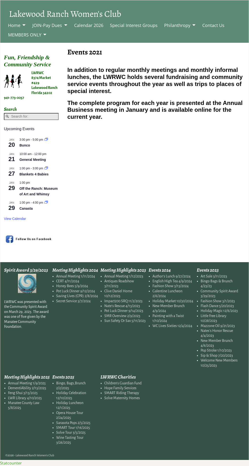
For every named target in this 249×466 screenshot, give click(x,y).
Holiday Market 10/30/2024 (172, 301)
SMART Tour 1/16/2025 (73, 428)
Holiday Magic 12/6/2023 (219, 311)
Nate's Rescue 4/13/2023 (122, 306)
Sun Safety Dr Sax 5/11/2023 (125, 321)
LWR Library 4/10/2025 (25, 398)
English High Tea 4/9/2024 (172, 281)
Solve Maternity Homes (122, 398)
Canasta (26, 208)
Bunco (24, 145)
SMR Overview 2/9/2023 (122, 316)
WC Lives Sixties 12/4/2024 (172, 326)
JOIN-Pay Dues (47, 25)
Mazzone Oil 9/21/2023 (218, 326)
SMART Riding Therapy (121, 393)
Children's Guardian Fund (123, 383)
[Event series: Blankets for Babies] (46, 168)
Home (14, 25)
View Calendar (15, 219)
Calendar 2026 (88, 25)
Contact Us (213, 25)
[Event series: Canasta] (46, 202)
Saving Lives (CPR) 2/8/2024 (77, 296)
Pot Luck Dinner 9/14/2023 (123, 311)
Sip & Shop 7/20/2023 (217, 355)
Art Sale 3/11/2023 (214, 276)
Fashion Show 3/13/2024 (170, 286)
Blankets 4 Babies (34, 174)
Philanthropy (177, 25)
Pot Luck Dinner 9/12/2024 (75, 291)
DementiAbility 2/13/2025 (27, 388)
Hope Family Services (120, 388)
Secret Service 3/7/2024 (73, 301)
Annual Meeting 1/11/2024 (75, 276)
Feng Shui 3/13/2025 (23, 393)
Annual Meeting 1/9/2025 (27, 383)
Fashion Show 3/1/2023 (218, 301)
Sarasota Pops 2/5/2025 (73, 423)
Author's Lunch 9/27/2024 (171, 276)
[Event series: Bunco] (46, 139)
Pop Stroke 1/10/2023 (216, 350)
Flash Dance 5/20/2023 (217, 306)
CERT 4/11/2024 (67, 281)
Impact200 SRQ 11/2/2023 (123, 301)
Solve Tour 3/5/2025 (71, 432)
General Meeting (32, 160)
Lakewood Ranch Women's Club (65, 14)
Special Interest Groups (134, 25)
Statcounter (11, 463)
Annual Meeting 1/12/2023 (123, 276)
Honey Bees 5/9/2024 (72, 286)
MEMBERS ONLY (24, 35)
